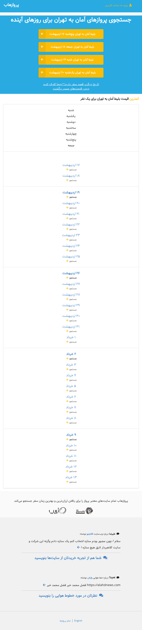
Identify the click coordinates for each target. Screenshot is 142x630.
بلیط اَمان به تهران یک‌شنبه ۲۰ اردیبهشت (67, 73)
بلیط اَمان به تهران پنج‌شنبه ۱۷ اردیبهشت (67, 34)
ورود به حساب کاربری (118, 5)
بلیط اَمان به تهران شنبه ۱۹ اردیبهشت (66, 60)
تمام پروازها (65, 621)
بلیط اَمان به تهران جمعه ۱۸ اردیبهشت (66, 47)
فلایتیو (89, 534)
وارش (89, 578)
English (78, 621)
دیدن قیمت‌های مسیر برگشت (71, 88)
